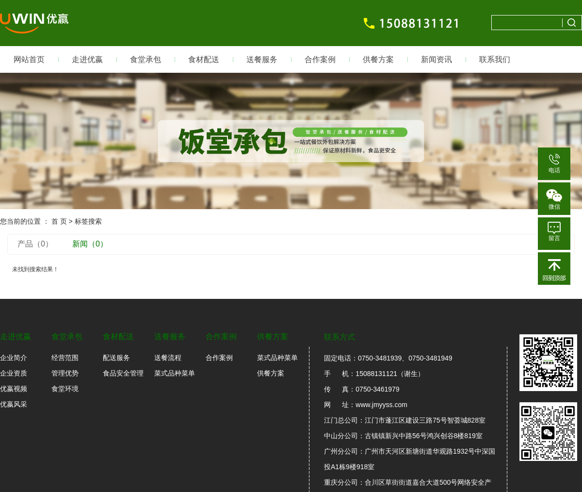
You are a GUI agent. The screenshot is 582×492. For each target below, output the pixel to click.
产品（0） (35, 244)
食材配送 (203, 59)
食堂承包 (145, 59)
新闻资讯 (436, 59)
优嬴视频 (13, 389)
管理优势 (65, 373)
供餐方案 (378, 59)
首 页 (59, 221)
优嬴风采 (13, 404)
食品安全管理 (123, 373)
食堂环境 (65, 389)
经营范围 (65, 357)
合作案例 (320, 59)
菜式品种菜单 (174, 373)
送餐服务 (261, 59)
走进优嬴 (87, 59)
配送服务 (116, 357)
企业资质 (13, 373)
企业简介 (13, 357)
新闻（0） (90, 244)
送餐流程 (167, 357)
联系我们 (494, 59)
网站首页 (29, 59)
